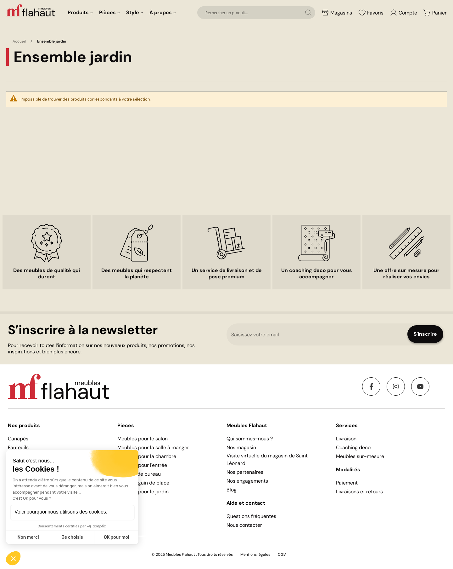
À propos (160, 12)
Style (132, 12)
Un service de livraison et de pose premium (227, 273)
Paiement (347, 482)
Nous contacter (244, 525)
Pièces (107, 12)
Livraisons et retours (359, 491)
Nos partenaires (244, 472)
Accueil (19, 41)
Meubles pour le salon (142, 438)
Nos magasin (241, 447)
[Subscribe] (425, 334)
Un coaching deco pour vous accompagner (316, 273)
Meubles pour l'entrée (142, 465)
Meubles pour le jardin (143, 491)
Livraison (346, 438)
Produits (78, 12)
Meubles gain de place (143, 482)
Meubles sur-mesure (360, 456)
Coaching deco (353, 447)
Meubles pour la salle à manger (153, 447)
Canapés (18, 438)
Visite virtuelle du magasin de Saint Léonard (267, 459)
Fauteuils (18, 447)
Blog (231, 489)
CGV (282, 554)
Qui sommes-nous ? (249, 438)
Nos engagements (247, 481)
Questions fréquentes (251, 516)
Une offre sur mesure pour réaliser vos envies (406, 273)
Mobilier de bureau (139, 474)
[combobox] (256, 12)
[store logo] (31, 10)
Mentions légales (255, 554)
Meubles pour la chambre (146, 456)
